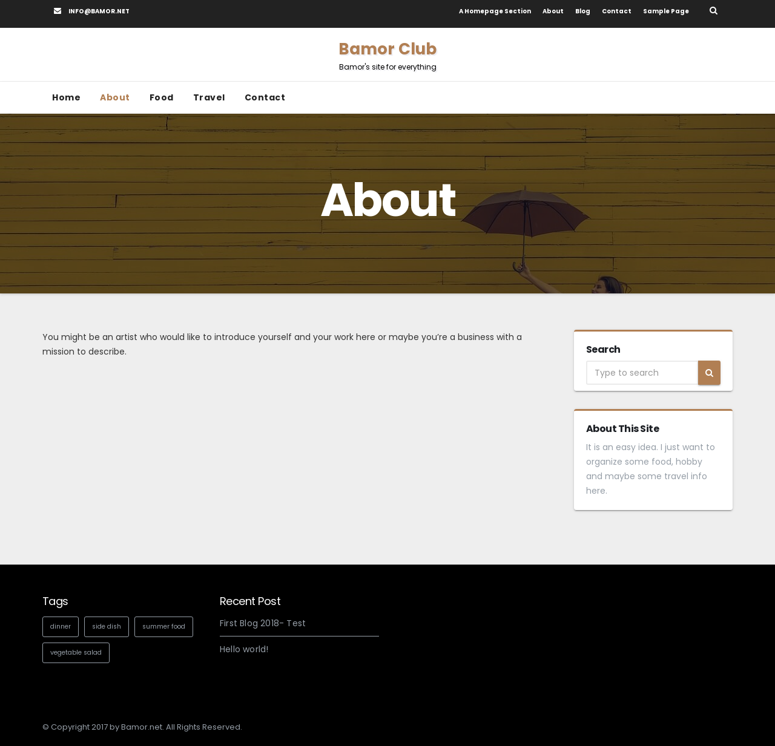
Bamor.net (141, 727)
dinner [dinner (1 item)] (60, 626)
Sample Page (666, 11)
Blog (582, 11)
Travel (209, 97)
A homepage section (495, 11)
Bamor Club (387, 55)
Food (162, 97)
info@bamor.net (92, 11)
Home (66, 97)
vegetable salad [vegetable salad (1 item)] (76, 652)
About (553, 11)
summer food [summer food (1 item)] (163, 626)
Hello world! (244, 649)
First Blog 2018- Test (263, 623)
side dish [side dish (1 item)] (106, 626)
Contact (617, 11)
